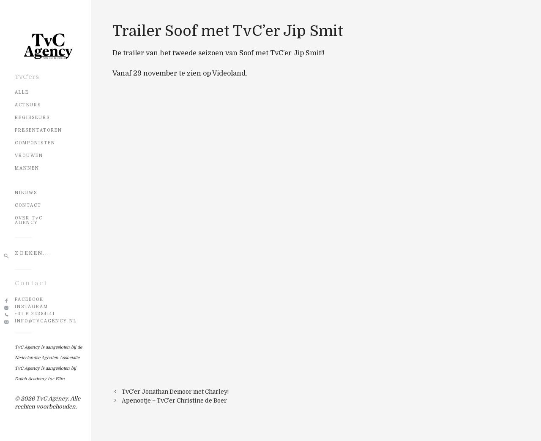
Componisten (35, 143)
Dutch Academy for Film (40, 378)
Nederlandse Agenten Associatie (47, 357)
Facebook (29, 299)
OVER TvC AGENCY (29, 220)
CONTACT (28, 205)
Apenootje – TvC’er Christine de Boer (174, 401)
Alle (22, 92)
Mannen (27, 168)
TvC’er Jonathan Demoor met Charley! (175, 392)
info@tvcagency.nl (46, 321)
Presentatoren (38, 130)
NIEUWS (26, 192)
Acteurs (28, 105)
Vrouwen (29, 155)
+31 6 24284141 (35, 313)
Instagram (31, 306)
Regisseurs (32, 117)
